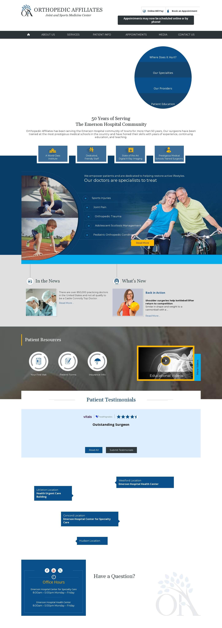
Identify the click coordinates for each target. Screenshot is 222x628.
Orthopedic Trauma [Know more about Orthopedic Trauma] (108, 216)
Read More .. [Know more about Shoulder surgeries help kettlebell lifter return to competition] (152, 315)
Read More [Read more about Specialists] (142, 242)
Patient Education (163, 104)
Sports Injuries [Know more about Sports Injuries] (101, 197)
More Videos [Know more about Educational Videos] (197, 367)
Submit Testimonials (121, 450)
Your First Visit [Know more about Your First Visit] (38, 374)
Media (163, 34)
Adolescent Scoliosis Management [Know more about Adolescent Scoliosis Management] (118, 225)
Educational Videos (166, 375)
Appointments (136, 34)
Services (73, 34)
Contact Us (186, 34)
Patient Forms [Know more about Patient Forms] (68, 374)
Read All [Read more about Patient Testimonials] (94, 450)
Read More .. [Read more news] (66, 302)
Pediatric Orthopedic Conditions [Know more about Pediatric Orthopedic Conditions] (114, 234)
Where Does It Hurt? (163, 57)
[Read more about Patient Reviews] (87, 416)
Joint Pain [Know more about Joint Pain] (99, 207)
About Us (48, 34)
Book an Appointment (184, 10)
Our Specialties (163, 73)
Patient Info (102, 34)
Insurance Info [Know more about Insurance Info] (97, 374)
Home (28, 35)
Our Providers (163, 88)
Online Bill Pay (155, 10)
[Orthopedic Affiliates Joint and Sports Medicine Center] (61, 10)
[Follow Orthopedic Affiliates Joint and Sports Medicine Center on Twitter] (60, 570)
